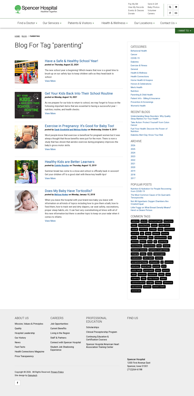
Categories (138, 46)
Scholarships (92, 327)
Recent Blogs (140, 112)
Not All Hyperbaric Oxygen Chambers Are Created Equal (150, 202)
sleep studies (153, 279)
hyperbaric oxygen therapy (159, 250)
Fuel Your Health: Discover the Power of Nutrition (149, 130)
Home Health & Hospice (142, 80)
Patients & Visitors (81, 23)
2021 (133, 163)
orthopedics (154, 262)
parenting (168, 262)
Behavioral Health (139, 51)
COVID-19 (135, 58)
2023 (133, 156)
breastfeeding (144, 225)
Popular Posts (141, 184)
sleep (143, 279)
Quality (18, 328)
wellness (147, 287)
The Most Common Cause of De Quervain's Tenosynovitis (150, 196)
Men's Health (136, 87)
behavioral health (155, 221)
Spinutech (32, 375)
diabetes (156, 233)
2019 (133, 171)
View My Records (136, 7)
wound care (136, 291)
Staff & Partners (58, 337)
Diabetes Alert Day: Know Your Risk (147, 135)
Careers (151, 13)
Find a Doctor (27, 23)
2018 (133, 175)
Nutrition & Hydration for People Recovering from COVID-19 (151, 190)
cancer (154, 225)
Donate (131, 13)
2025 (133, 149)
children (153, 229)
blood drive (168, 221)
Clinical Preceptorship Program (101, 332)
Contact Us (168, 23)
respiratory (152, 274)
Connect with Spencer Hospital (65, 342)
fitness (142, 242)
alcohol (144, 221)
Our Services (52, 23)
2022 (133, 160)
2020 (133, 167)
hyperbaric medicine (139, 250)
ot (162, 262)
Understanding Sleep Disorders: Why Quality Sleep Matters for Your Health (151, 117)
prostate (156, 266)
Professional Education (96, 319)
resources (142, 274)
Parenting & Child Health (142, 95)
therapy (158, 283)
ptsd (164, 266)
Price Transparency (24, 356)
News (18, 342)
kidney (143, 254)
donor (134, 238)
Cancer (134, 54)
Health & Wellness (115, 23)
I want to (184, 30)
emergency (143, 238)
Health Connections (140, 76)
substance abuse (138, 283)
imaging (135, 254)
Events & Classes (136, 10)
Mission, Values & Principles (29, 323)
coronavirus (169, 229)
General (134, 69)
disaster (165, 233)
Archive (136, 141)
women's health (159, 287)
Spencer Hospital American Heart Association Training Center (102, 346)
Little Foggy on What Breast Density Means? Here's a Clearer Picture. (151, 208)
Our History (20, 337)
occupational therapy (139, 262)
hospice (166, 246)
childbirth (143, 229)
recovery (166, 270)
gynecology (163, 242)
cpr (142, 233)
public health (136, 270)
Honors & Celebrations (141, 84)
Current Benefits (58, 328)
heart (159, 246)
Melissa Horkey (61, 194)
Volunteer (152, 10)
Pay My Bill (133, 4)
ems (151, 238)
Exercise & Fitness (139, 65)
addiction (135, 221)
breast (134, 225)
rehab (134, 274)
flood (150, 242)
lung (150, 254)
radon (158, 270)
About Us (22, 318)
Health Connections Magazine (29, 351)
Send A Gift (153, 4)
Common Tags (140, 216)
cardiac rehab (164, 225)
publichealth (148, 270)
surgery (150, 283)
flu (155, 242)
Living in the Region (60, 333)
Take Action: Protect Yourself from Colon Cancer (150, 123)
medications (136, 258)
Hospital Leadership (25, 333)
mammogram (159, 254)
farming (135, 242)
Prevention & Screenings (142, 102)
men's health (148, 258)
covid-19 (135, 233)
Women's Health (138, 106)
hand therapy (137, 246)
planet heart (146, 266)
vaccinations (136, 287)
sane (168, 274)
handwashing (149, 246)
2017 (133, 178)
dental (148, 233)
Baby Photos (153, 7)
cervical (134, 229)
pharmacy (135, 266)
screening (135, 279)
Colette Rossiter (61, 165)
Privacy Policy (57, 372)
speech (163, 279)
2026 (133, 145)
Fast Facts (20, 347)
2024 (133, 153)
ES (175, 13)
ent (170, 238)
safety (161, 274)
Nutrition (135, 91)
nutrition (159, 258)
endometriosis (160, 238)
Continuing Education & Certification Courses (97, 338)
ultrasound (168, 283)
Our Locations (144, 23)
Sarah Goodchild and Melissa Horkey (70, 129)
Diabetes (135, 62)
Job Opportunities (59, 323)
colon (160, 229)
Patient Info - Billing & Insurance (145, 98)
